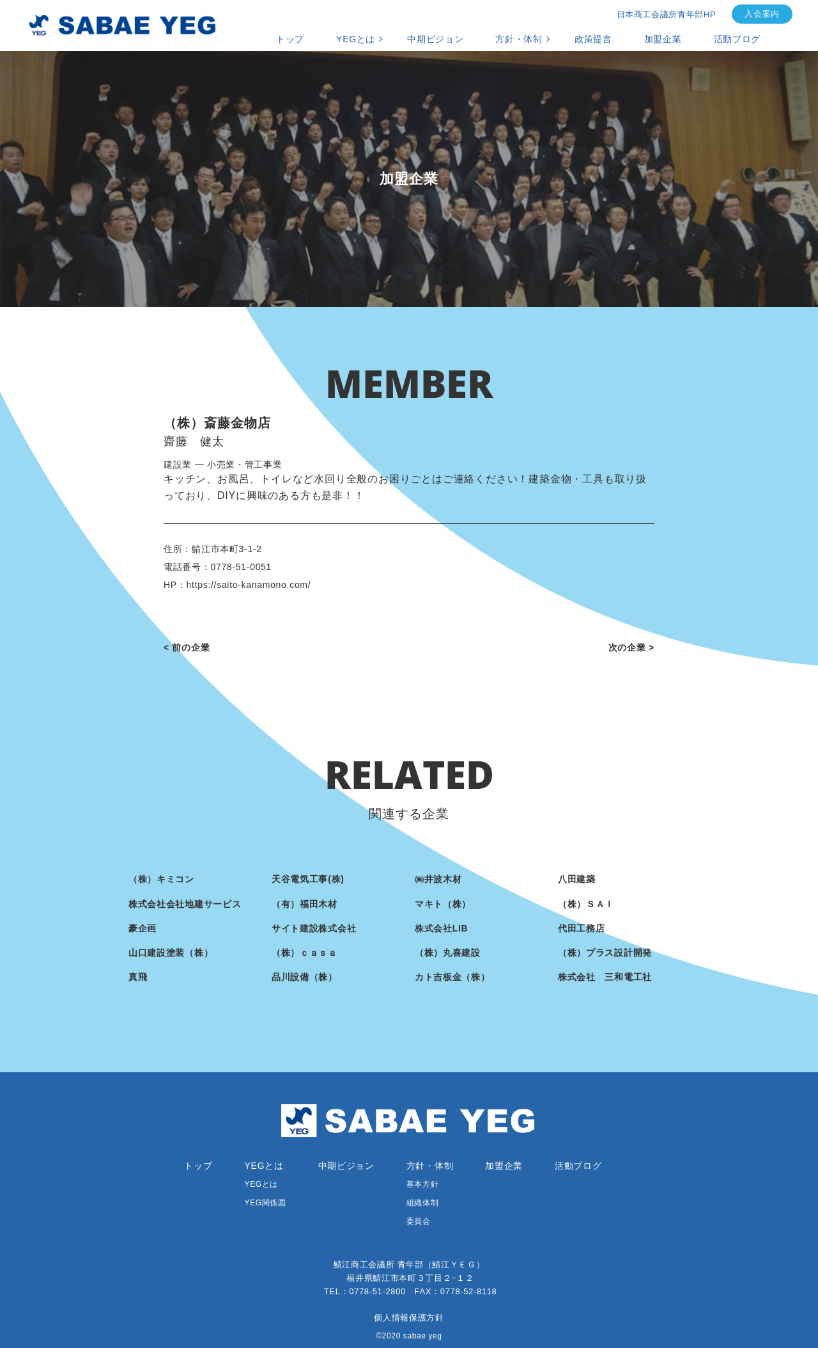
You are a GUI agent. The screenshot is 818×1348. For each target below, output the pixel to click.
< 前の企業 (187, 647)
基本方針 (422, 1184)
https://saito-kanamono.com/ (249, 585)
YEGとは (355, 39)
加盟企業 (663, 39)
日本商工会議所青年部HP (666, 14)
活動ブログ (737, 39)
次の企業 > (631, 647)
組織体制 (422, 1202)
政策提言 (593, 39)
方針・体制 (519, 39)
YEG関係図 (265, 1202)
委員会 (418, 1221)
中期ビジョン (435, 39)
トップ (290, 39)
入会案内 (762, 14)
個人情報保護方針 (409, 1317)
